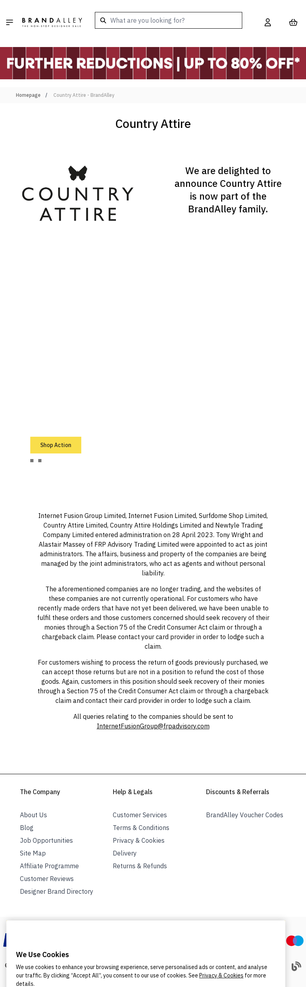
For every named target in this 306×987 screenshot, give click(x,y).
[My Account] (267, 22)
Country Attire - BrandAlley (83, 95)
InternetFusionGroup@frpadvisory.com (153, 726)
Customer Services (140, 815)
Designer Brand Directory (56, 891)
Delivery (125, 853)
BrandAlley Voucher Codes (244, 815)
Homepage (28, 95)
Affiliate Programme (49, 866)
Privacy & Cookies (139, 840)
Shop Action (55, 445)
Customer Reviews (47, 879)
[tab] (31, 460)
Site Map (33, 853)
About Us (33, 815)
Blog (26, 828)
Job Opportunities (46, 840)
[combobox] (168, 20)
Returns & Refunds (140, 866)
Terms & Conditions (141, 828)
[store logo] (52, 22)
